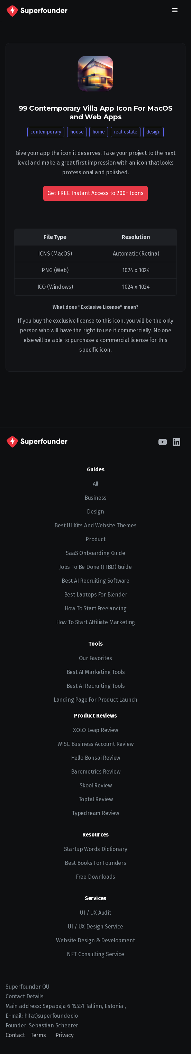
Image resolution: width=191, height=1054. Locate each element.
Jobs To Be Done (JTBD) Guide (95, 567)
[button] (175, 10)
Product (95, 539)
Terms (38, 1035)
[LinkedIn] (176, 441)
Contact (15, 1035)
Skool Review (96, 785)
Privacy (64, 1035)
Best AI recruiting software (95, 580)
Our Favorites (95, 658)
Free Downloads (96, 876)
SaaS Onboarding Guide (95, 553)
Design (95, 511)
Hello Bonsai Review (95, 758)
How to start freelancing (96, 608)
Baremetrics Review (95, 771)
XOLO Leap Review (95, 730)
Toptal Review (96, 799)
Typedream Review (95, 813)
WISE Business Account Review (95, 744)
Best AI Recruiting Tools (95, 686)
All (95, 484)
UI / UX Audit (95, 912)
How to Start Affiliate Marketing (95, 622)
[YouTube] (162, 441)
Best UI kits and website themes (95, 525)
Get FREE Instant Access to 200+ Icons (95, 193)
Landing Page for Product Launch (96, 699)
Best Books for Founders (95, 863)
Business (95, 497)
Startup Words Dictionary (95, 849)
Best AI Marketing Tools (95, 672)
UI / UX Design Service (95, 926)
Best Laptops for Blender (95, 594)
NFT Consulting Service (95, 954)
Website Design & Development (95, 940)
